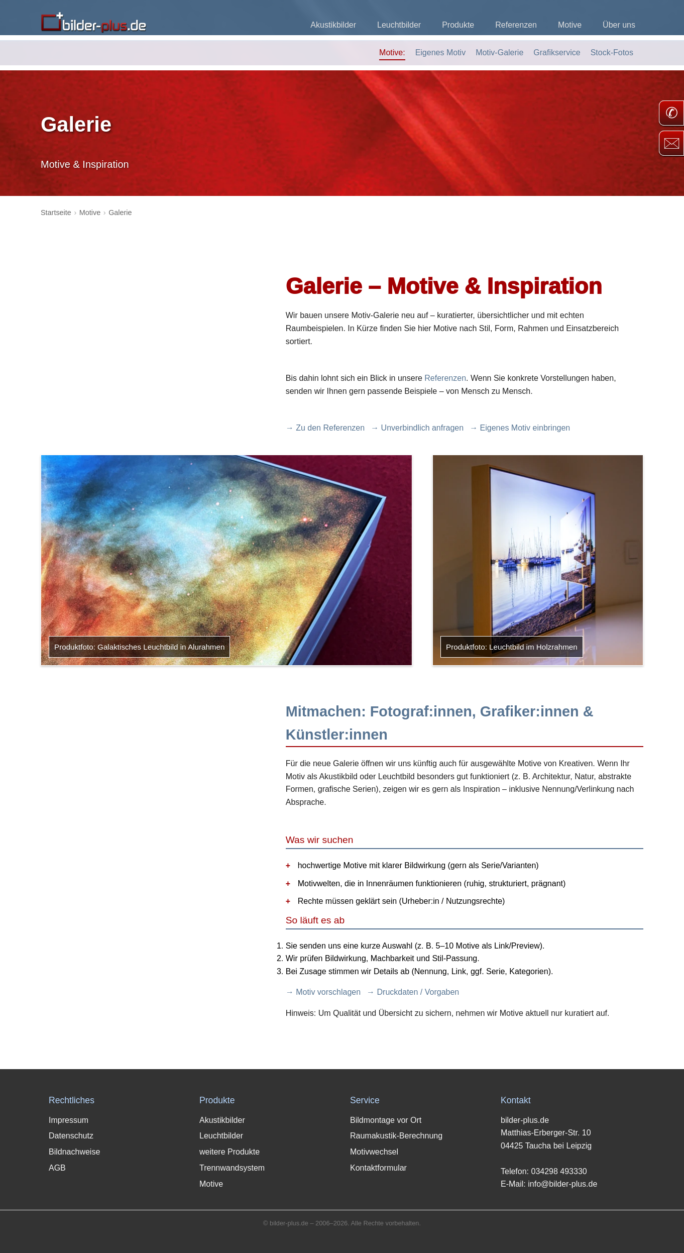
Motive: (392, 52)
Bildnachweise (74, 1151)
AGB (57, 1168)
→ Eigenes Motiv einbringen (520, 428)
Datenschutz (71, 1135)
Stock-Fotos (612, 52)
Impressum (68, 1120)
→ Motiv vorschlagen (323, 992)
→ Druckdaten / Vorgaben (413, 992)
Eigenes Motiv (440, 52)
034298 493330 (559, 1171)
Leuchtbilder (399, 25)
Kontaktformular (378, 1168)
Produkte (458, 25)
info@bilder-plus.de (562, 1184)
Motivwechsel (374, 1151)
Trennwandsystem (232, 1168)
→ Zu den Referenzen (325, 428)
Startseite (56, 212)
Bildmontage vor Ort (385, 1120)
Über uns (619, 25)
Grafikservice (556, 52)
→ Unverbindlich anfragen (417, 428)
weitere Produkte (229, 1151)
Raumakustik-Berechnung (396, 1135)
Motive (570, 25)
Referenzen (516, 25)
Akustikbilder (333, 25)
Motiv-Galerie (499, 52)
